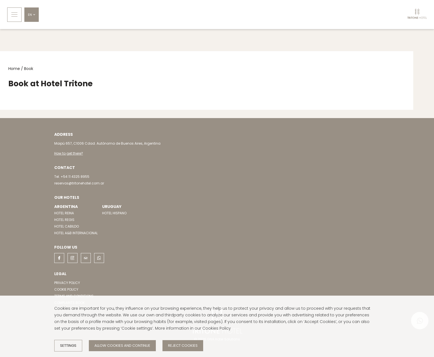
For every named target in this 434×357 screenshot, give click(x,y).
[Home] (417, 14)
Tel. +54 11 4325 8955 (71, 176)
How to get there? (68, 153)
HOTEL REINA (64, 213)
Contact (64, 167)
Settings (68, 345)
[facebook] (59, 258)
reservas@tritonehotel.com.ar (79, 183)
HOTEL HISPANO (114, 213)
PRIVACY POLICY (67, 282)
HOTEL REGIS (64, 219)
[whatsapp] (99, 258)
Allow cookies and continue (122, 345)
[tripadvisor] (86, 258)
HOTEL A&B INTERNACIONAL (76, 233)
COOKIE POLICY (66, 289)
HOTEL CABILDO (66, 226)
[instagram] (73, 258)
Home (14, 68)
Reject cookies (183, 345)
